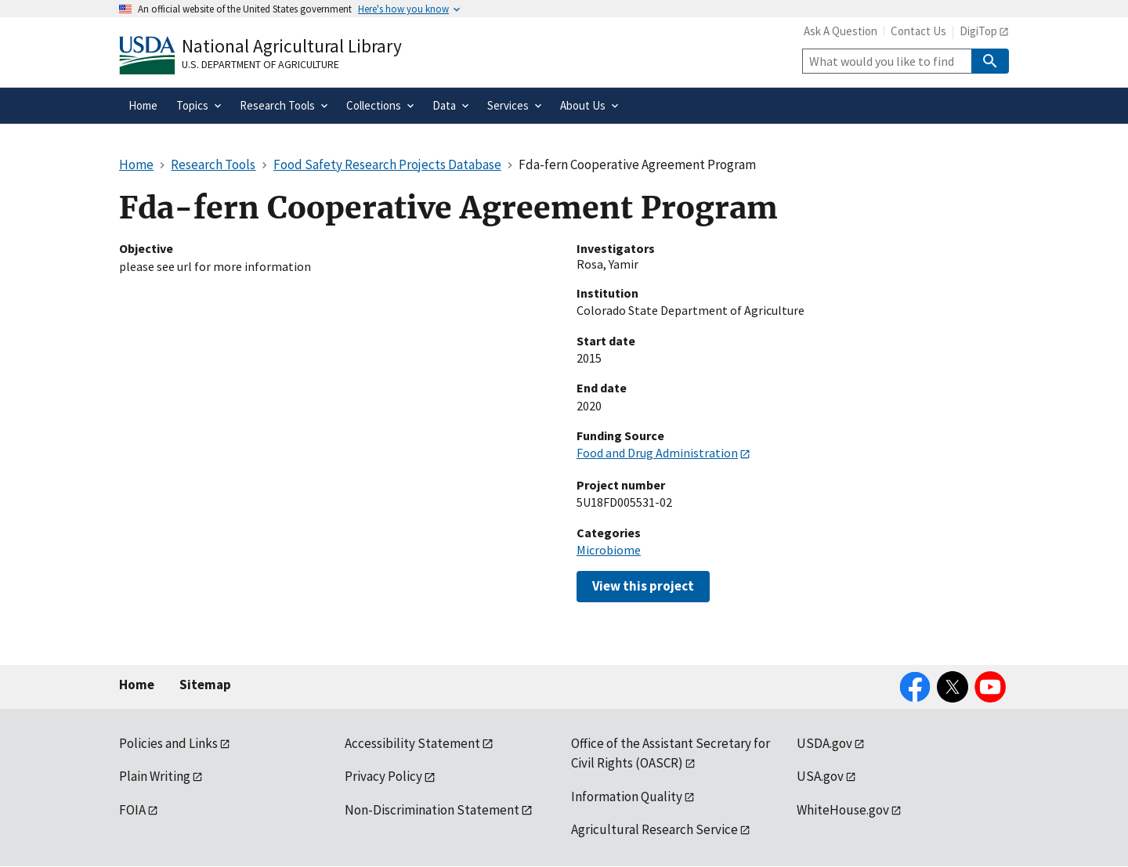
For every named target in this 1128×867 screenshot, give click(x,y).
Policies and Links (168, 743)
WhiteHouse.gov (843, 809)
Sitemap (205, 684)
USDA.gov (824, 743)
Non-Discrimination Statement (432, 809)
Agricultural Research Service (654, 829)
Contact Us (918, 31)
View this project (643, 585)
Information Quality (626, 796)
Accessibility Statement (412, 743)
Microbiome (609, 550)
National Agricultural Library (292, 45)
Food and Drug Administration (657, 453)
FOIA (132, 809)
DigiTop (978, 30)
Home (136, 684)
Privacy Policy (383, 776)
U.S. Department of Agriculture (260, 64)
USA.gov (820, 776)
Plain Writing (154, 776)
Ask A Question (840, 31)
